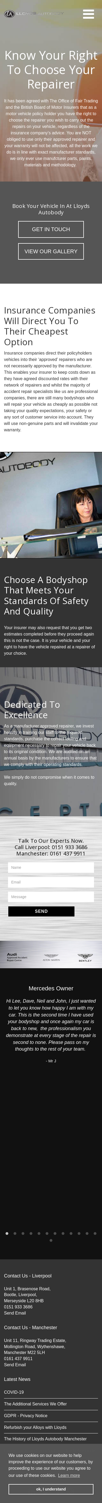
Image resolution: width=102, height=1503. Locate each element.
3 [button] (23, 1233)
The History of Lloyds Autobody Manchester (45, 1439)
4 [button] (31, 1233)
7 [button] (55, 1233)
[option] (17, 957)
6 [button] (47, 1233)
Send (41, 911)
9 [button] (71, 1233)
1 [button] (7, 1233)
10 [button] (79, 1233)
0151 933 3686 (70, 847)
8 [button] (63, 1233)
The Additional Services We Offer (35, 1404)
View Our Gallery (51, 251)
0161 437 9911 (68, 853)
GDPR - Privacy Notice (26, 1415)
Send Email (15, 1313)
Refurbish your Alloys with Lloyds (35, 1427)
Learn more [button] (69, 1475)
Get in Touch (51, 229)
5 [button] (39, 1233)
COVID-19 (14, 1392)
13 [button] (51, 1240)
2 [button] (15, 1233)
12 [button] (95, 1233)
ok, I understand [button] (51, 1489)
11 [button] (87, 1233)
